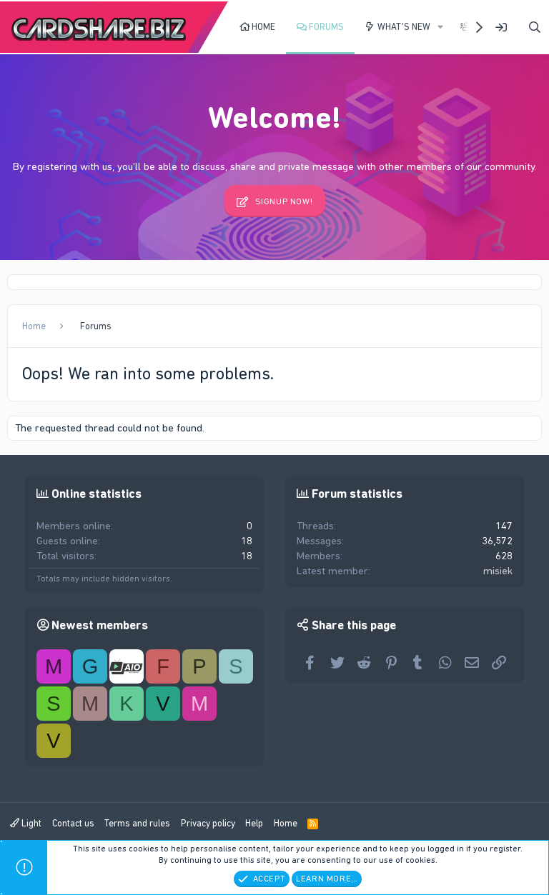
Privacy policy (208, 823)
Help (254, 823)
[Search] (534, 27)
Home (263, 26)
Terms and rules (137, 823)
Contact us (73, 823)
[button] (440, 27)
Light (25, 823)
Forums (326, 26)
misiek (498, 570)
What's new (403, 26)
